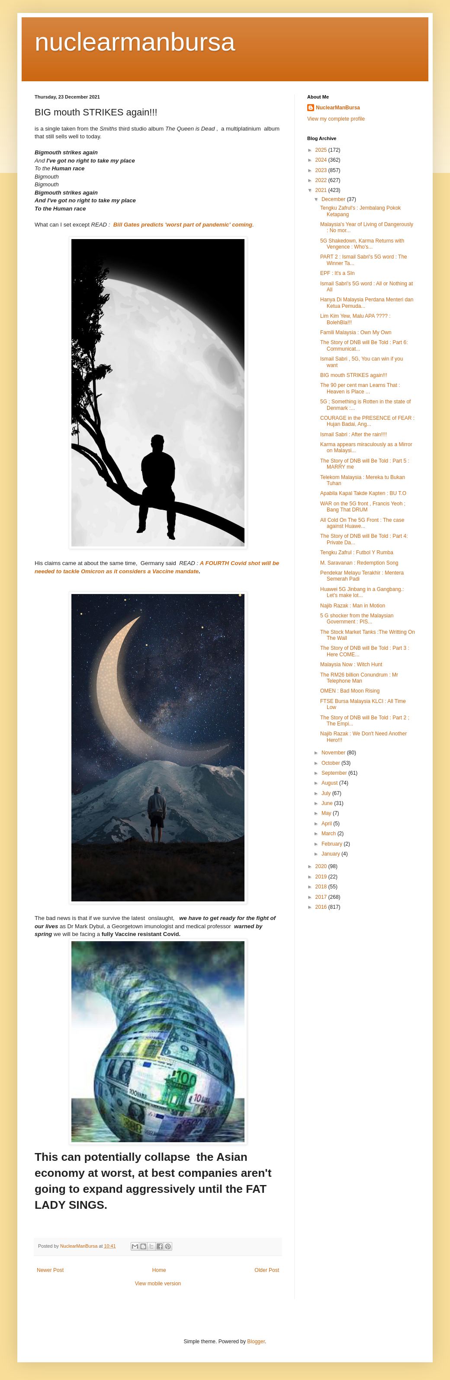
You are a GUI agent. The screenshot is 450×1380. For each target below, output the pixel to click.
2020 (321, 866)
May (327, 813)
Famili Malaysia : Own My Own (356, 332)
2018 (321, 887)
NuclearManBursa (338, 108)
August (330, 783)
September (334, 773)
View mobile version (158, 1284)
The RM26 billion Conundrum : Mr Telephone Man (359, 678)
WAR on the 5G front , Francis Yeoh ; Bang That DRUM (362, 507)
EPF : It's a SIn (337, 273)
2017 (321, 897)
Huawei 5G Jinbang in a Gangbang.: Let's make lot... (362, 592)
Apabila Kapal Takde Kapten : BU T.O (363, 493)
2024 (321, 160)
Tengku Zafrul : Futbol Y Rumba (356, 552)
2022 (321, 180)
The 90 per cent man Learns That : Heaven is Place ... (360, 388)
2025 (321, 150)
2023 (321, 170)
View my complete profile (336, 119)
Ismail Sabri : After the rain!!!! (353, 434)
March (329, 834)
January (331, 854)
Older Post (266, 1270)
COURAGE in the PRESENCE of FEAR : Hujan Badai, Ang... (367, 421)
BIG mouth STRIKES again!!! (353, 375)
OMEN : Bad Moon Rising (349, 691)
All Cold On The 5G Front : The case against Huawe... (362, 523)
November (334, 753)
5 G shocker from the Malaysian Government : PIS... (356, 619)
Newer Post (50, 1270)
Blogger (256, 1341)
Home (159, 1270)
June (327, 803)
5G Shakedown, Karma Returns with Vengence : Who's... (362, 244)
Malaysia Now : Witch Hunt (351, 664)
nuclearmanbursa (135, 41)
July (326, 793)
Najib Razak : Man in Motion (352, 606)
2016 (321, 907)
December (334, 199)
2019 (321, 877)
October (331, 763)
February (332, 844)
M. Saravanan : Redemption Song (359, 563)
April (327, 824)
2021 (321, 190)
